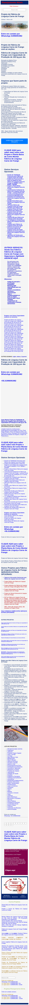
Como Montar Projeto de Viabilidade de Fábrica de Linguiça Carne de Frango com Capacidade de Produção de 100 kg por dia (13, 421)
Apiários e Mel (11, 764)
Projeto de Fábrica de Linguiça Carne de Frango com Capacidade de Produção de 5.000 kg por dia (13, 342)
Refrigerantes (11, 758)
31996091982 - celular (16, 998)
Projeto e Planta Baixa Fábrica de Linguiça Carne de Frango (16, 187)
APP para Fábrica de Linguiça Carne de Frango (15, 205)
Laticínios (10, 751)
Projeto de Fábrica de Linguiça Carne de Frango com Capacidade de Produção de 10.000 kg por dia (13, 346)
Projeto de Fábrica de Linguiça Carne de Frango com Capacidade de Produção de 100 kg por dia (13, 321)
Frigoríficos (10, 750)
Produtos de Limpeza (13, 771)
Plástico (9, 788)
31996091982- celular (16, 984)
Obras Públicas (11, 801)
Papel (9, 794)
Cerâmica (10, 795)
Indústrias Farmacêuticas (14, 777)
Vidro (8, 790)
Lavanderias (10, 779)
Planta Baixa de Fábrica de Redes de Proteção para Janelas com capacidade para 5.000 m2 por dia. (14, 634)
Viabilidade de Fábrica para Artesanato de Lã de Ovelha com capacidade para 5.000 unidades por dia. (13, 645)
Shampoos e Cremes (13, 769)
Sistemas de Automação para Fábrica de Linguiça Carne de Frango (16, 232)
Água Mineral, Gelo (12, 757)
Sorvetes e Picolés (12, 762)
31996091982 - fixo (15, 997)
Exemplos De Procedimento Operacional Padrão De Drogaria (14, 434)
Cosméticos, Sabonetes (13, 768)
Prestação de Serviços (13, 802)
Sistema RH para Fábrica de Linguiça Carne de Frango (15, 218)
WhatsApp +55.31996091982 (12, 815)
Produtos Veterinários (13, 782)
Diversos (9, 799)
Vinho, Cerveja (11, 754)
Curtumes (10, 806)
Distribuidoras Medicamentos (15, 780)
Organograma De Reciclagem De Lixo (11, 430)
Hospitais (9, 775)
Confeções (10, 787)
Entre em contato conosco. (9, 991)
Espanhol (24, 356)
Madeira (9, 791)
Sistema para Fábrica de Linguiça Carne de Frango (15, 211)
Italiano (19, 356)
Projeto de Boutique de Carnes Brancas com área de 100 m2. (13, 637)
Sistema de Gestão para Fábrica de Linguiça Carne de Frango (16, 215)
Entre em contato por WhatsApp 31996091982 (11, 35)
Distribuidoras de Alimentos (14, 766)
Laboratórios (10, 772)
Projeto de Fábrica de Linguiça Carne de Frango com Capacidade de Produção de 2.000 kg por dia (13, 338)
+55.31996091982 (8, 381)
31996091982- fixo (15, 983)
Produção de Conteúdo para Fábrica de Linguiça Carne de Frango (16, 198)
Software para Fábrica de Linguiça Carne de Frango (15, 225)
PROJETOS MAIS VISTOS (14, 749)
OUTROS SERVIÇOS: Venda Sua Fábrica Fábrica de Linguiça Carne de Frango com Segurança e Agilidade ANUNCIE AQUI (14, 253)
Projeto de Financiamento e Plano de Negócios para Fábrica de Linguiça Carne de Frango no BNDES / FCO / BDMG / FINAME (16, 181)
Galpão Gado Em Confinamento (10, 429)
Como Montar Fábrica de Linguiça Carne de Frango (13, 516)
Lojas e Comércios (12, 786)
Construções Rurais (12, 803)
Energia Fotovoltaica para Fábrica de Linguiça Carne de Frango (16, 202)
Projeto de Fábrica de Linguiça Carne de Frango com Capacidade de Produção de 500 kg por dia (13, 329)
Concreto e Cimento (12, 792)
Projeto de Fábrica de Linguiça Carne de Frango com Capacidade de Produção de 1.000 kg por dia (13, 333)
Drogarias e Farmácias (13, 776)
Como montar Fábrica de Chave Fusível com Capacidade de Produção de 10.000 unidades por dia (13, 657)
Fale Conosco (14, 6)
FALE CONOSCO (23, 896)
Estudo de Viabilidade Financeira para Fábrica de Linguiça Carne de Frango (15, 176)
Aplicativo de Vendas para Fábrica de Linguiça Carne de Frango (16, 236)
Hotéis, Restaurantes (13, 783)
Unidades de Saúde (12, 773)
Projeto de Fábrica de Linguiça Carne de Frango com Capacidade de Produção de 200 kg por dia (13, 325)
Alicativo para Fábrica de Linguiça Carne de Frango (15, 208)
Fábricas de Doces (12, 761)
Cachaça (9, 756)
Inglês (14, 356)
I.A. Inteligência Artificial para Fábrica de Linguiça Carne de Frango (16, 221)
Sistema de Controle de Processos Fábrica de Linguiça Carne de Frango (15, 228)
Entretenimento (11, 784)
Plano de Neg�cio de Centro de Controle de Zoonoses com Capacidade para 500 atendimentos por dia (13, 649)
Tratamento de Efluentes (14, 808)
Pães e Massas (11, 760)
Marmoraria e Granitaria (13, 798)
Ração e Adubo (11, 805)
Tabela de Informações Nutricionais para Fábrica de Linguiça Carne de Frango (15, 578)
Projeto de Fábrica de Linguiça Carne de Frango (12, 519)
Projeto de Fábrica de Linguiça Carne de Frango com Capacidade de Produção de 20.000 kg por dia (13, 350)
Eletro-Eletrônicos (12, 797)
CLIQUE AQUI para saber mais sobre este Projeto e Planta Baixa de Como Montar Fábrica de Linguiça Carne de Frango (14, 155)
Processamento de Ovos (14, 765)
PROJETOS (15, 897)
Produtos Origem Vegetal (14, 753)
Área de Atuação (11, 809)
